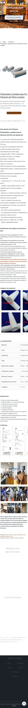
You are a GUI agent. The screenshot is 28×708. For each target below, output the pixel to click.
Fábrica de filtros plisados (14, 516)
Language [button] (25, 2)
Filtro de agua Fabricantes (11, 518)
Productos (11, 42)
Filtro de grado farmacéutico (16, 524)
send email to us (14, 113)
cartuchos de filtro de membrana (8, 526)
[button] (17, 2)
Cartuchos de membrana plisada (12, 522)
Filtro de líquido (4, 516)
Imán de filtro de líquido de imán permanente (13, 538)
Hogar (4, 42)
